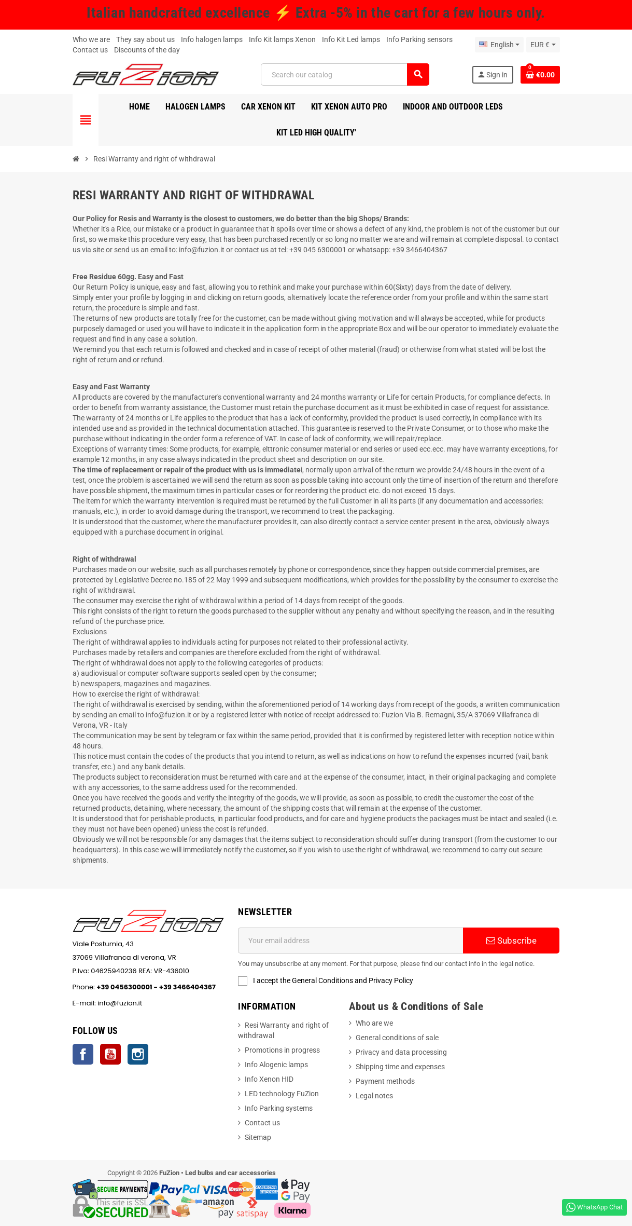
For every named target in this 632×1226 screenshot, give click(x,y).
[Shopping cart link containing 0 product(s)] (540, 75)
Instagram (138, 1054)
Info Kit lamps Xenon (282, 39)
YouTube (110, 1054)
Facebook (83, 1054)
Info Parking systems (279, 1108)
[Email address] (350, 940)
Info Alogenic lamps (276, 1064)
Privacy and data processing (401, 1052)
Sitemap (258, 1137)
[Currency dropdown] (542, 44)
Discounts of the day (147, 50)
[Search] (345, 74)
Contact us (90, 50)
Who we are (91, 39)
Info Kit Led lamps (351, 39)
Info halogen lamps (212, 39)
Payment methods (385, 1081)
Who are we (374, 1023)
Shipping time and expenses (400, 1066)
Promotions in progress (282, 1050)
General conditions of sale (397, 1037)
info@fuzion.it (168, 1003)
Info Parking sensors (419, 39)
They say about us (145, 39)
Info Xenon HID (269, 1079)
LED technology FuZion (282, 1093)
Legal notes (374, 1096)
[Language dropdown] (499, 44)
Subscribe (511, 940)
